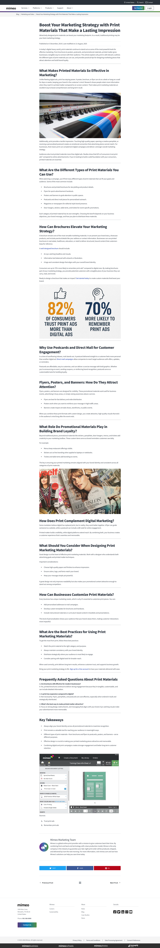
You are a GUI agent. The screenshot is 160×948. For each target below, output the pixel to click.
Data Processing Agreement (113, 940)
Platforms (36, 8)
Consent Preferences (133, 940)
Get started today (82, 278)
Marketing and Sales (27, 14)
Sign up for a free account (79, 669)
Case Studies (85, 915)
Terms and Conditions (93, 940)
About (69, 8)
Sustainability (54, 912)
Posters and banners (51, 195)
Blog (17, 14)
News (83, 918)
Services (24, 8)
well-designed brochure (49, 248)
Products (48, 8)
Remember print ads (51, 825)
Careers (52, 909)
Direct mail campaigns (65, 359)
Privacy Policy (77, 940)
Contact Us (27, 925)
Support (60, 8)
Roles (83, 909)
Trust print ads (49, 821)
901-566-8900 (26, 918)
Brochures (47, 187)
